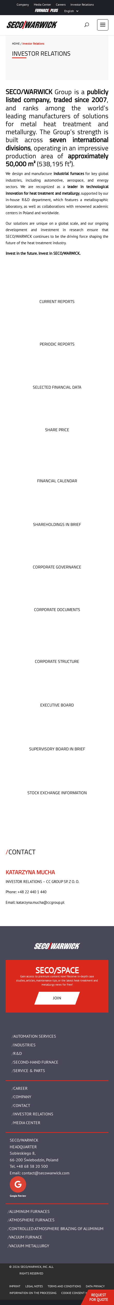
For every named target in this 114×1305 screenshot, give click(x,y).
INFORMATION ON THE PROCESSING (32, 1293)
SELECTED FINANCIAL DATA (57, 387)
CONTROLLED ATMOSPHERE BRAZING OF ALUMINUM (56, 1228)
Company (23, 4)
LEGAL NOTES (34, 1286)
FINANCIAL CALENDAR (57, 481)
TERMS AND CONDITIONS (64, 1286)
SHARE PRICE (57, 430)
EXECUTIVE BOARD (57, 705)
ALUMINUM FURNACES (29, 1211)
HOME (16, 43)
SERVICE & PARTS (29, 1070)
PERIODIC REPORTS (57, 344)
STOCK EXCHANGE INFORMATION (57, 793)
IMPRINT (14, 1286)
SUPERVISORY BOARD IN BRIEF (57, 749)
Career (20, 1088)
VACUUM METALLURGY (29, 1245)
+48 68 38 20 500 (32, 1166)
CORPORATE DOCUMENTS (57, 609)
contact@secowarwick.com (45, 1172)
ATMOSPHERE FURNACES (32, 1219)
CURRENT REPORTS (57, 301)
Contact (21, 1105)
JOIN (57, 997)
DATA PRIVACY (95, 1286)
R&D (17, 1053)
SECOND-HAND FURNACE (35, 1062)
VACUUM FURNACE (25, 1237)
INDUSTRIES (24, 1044)
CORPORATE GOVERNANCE (57, 567)
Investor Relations (82, 4)
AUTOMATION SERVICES (34, 1036)
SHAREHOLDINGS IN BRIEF (57, 524)
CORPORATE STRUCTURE (57, 661)
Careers (61, 4)
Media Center (42, 4)
